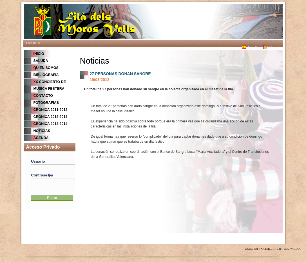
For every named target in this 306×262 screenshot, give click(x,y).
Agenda (41, 138)
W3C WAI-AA (291, 248)
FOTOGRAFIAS (46, 103)
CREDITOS (252, 248)
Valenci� (271, 47)
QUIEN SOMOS (46, 68)
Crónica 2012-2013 (50, 117)
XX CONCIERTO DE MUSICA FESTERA (49, 85)
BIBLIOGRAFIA (46, 75)
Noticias (41, 131)
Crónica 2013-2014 (50, 124)
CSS (279, 248)
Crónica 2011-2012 (50, 110)
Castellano (252, 47)
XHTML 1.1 (268, 248)
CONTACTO (43, 96)
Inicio (38, 54)
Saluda (40, 61)
